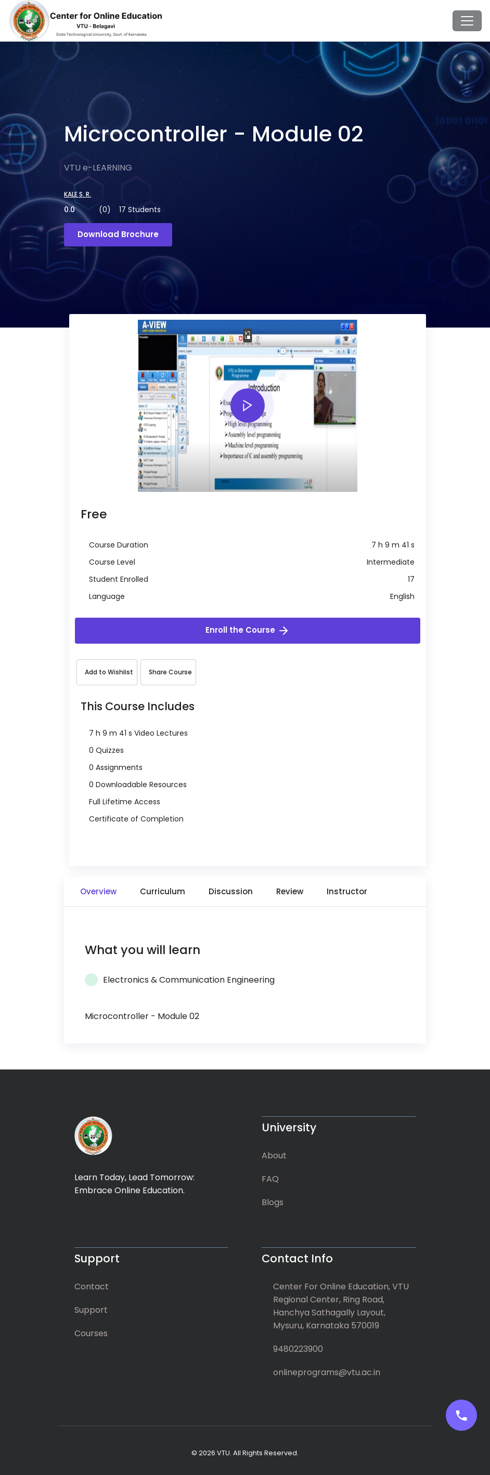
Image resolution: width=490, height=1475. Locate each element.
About (274, 1155)
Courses (91, 1333)
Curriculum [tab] (162, 891)
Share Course (170, 672)
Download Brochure (118, 234)
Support (91, 1310)
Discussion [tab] (231, 891)
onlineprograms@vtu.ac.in (326, 1372)
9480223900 (298, 1349)
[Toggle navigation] (467, 20)
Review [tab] (289, 891)
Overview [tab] (98, 891)
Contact (91, 1287)
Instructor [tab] (347, 891)
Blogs (272, 1202)
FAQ (270, 1179)
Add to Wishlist (109, 672)
